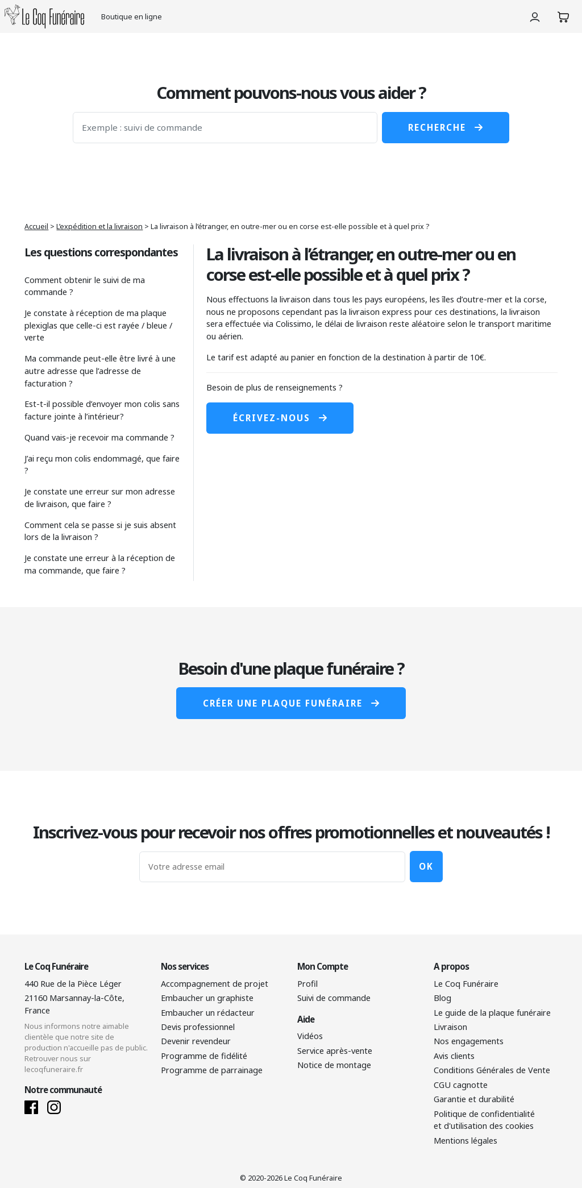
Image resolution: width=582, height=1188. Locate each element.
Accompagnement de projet (214, 983)
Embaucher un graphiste (207, 997)
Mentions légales (465, 1140)
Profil (307, 983)
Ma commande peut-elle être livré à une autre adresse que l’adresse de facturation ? (100, 370)
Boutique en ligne (131, 16)
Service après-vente (334, 1050)
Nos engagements (469, 1041)
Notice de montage (334, 1065)
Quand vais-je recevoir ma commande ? (99, 437)
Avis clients (454, 1055)
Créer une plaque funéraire (291, 703)
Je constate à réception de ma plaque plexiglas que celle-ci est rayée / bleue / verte (98, 325)
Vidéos (310, 1036)
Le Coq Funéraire (466, 983)
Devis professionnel (198, 1026)
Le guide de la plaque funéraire (492, 1012)
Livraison (450, 1026)
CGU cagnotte (461, 1084)
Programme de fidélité (204, 1055)
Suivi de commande (334, 997)
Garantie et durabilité (474, 1099)
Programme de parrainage (212, 1070)
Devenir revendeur (196, 1041)
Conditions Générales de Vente (492, 1070)
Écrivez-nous (280, 417)
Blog (442, 997)
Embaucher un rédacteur (208, 1012)
